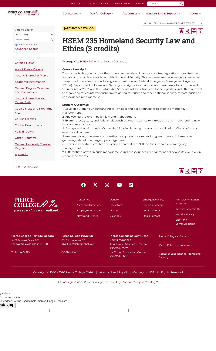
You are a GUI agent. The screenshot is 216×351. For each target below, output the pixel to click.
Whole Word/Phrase (28, 45)
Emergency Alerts (153, 199)
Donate (114, 199)
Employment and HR (89, 210)
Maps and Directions (89, 205)
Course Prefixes (25, 118)
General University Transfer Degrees (33, 146)
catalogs (67, 282)
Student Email (122, 3)
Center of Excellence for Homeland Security (180, 255)
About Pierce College (29, 69)
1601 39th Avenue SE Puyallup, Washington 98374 (78, 242)
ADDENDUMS (24, 131)
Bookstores (116, 205)
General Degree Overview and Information (32, 90)
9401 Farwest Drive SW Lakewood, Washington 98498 (29, 242)
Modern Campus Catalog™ (140, 282)
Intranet (140, 3)
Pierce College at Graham (174, 236)
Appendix (21, 154)
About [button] (194, 13)
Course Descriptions (28, 125)
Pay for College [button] (100, 13)
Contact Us (83, 199)
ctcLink (91, 3)
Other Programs (26, 137)
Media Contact (151, 215)
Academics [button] (129, 13)
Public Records (152, 210)
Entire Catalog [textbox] (22, 34)
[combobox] (173, 23)
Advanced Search (26, 48)
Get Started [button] (70, 13)
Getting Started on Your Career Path (31, 100)
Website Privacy (185, 214)
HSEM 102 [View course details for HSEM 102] (86, 61)
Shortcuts (76, 3)
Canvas (105, 3)
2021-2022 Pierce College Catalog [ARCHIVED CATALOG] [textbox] (169, 23)
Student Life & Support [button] (162, 13)
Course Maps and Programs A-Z (33, 110)
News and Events (87, 215)
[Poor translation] (11, 305)
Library (114, 210)
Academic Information (30, 81)
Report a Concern (153, 205)
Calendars (116, 215)
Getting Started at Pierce (31, 75)
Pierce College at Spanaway (175, 245)
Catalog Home (24, 62)
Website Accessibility (187, 209)
